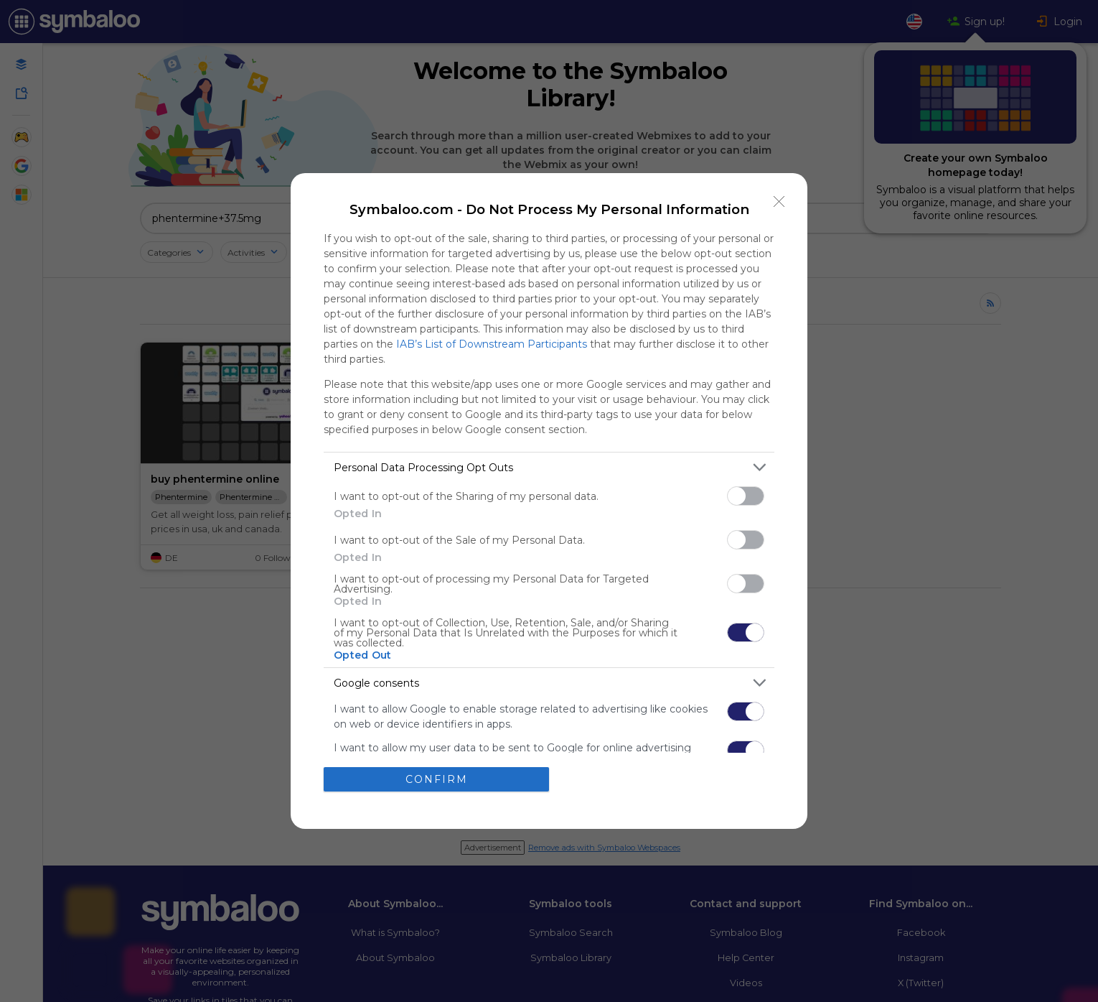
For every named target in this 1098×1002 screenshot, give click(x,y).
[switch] (745, 496)
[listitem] (549, 467)
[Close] (779, 201)
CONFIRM (436, 779)
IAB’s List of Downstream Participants (491, 344)
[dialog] (549, 501)
